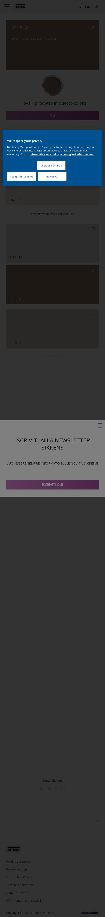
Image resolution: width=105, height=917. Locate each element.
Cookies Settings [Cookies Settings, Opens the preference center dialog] (51, 165)
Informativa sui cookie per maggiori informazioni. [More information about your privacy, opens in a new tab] (62, 154)
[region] (52, 158)
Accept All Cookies (21, 176)
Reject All (52, 176)
